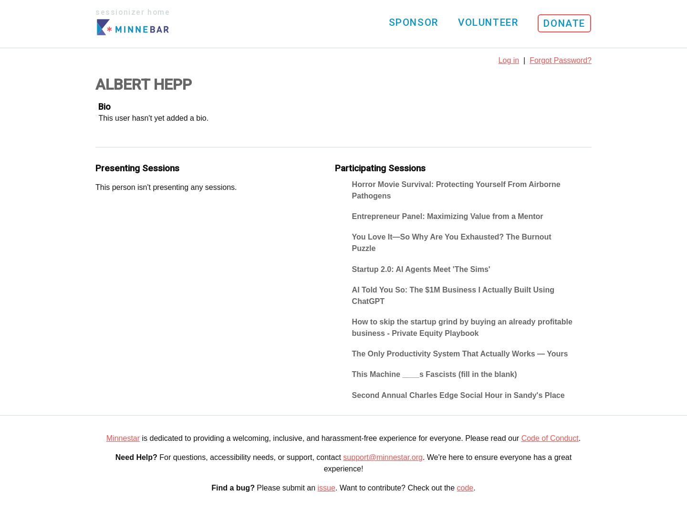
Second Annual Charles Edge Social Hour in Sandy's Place (458, 395)
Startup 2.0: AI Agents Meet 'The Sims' (421, 269)
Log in (509, 60)
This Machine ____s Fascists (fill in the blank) (434, 374)
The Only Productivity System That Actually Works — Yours (460, 354)
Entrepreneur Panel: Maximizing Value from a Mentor (447, 216)
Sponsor (413, 22)
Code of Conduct (550, 438)
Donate (564, 23)
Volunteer (488, 22)
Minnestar (123, 438)
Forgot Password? (561, 60)
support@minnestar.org (383, 457)
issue (326, 488)
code (465, 488)
